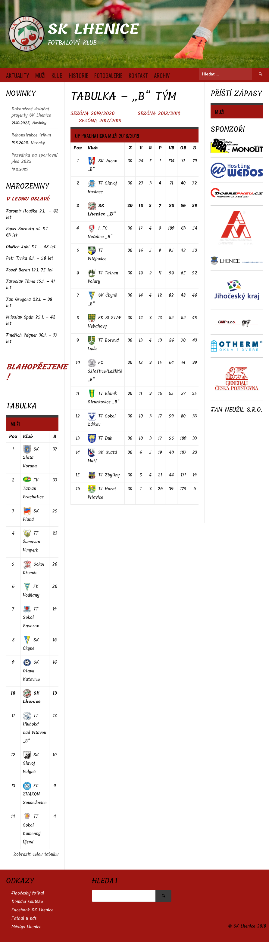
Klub (93, 148)
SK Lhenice (93, 29)
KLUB (57, 75)
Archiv (162, 75)
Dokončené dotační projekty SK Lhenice (31, 112)
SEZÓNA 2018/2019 (159, 113)
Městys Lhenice (26, 926)
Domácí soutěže (27, 901)
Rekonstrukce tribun (31, 135)
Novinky (39, 123)
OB (183, 148)
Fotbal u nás (24, 918)
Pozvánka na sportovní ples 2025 (34, 158)
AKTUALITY (17, 75)
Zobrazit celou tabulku (36, 854)
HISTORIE (78, 75)
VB (171, 148)
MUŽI (40, 75)
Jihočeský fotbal (27, 893)
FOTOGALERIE (108, 75)
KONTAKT (138, 75)
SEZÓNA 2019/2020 (93, 113)
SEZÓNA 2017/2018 (100, 121)
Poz (78, 148)
